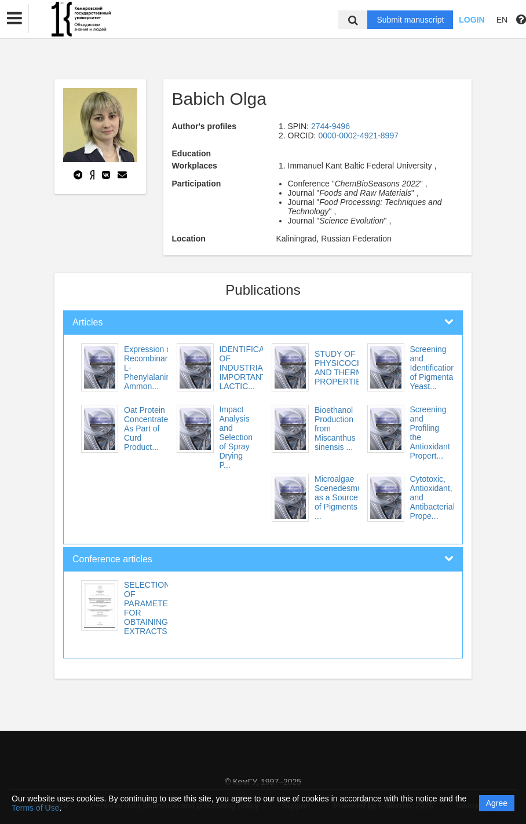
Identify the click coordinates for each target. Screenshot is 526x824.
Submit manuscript (410, 19)
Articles (87, 322)
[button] (14, 18)
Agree (496, 803)
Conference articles (112, 559)
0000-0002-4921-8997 (358, 135)
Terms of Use (35, 807)
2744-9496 (330, 126)
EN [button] (501, 19)
